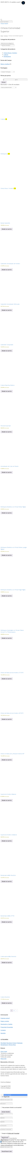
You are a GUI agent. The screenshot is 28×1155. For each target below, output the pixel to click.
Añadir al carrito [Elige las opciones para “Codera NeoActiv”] (7, 1003)
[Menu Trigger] (23, 2)
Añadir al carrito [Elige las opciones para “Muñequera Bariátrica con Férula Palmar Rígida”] (7, 513)
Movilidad (3, 1043)
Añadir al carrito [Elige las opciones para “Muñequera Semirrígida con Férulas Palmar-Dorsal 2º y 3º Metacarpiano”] (7, 638)
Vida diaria (9, 1043)
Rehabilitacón (4, 1045)
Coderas (6, 55)
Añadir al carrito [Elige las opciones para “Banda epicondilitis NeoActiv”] (7, 881)
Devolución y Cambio (6, 1024)
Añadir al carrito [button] (7, 229)
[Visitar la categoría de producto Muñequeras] (14, 139)
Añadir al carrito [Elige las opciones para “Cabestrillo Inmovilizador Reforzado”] (7, 310)
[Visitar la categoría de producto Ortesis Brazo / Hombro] (14, 174)
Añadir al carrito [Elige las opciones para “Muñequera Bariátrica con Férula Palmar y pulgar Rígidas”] (7, 555)
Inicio (2, 36)
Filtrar (4, 82)
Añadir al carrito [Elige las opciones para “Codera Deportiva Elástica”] (7, 391)
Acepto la (10, 1133)
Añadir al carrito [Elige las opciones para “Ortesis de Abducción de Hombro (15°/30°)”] (7, 679)
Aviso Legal (4, 1051)
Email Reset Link (7, 1151)
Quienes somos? (5, 1018)
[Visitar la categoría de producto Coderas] (14, 105)
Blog (14, 1045)
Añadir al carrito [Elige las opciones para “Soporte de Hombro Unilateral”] (7, 841)
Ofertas (11, 1045)
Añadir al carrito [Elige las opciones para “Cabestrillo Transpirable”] (7, 351)
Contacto (3, 1030)
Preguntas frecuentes (7, 1027)
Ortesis (6, 36)
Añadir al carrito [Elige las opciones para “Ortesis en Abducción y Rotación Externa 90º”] (7, 760)
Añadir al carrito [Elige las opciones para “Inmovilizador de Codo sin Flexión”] (7, 472)
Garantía (3, 1033)
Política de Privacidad (13, 1133)
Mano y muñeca (5, 64)
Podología (19, 1043)
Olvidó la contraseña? (16, 1107)
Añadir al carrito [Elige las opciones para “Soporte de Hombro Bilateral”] (7, 800)
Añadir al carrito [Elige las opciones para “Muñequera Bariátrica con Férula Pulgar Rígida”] (7, 596)
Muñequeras (7, 56)
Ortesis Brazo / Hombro (10, 53)
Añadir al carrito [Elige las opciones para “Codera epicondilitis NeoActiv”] (7, 962)
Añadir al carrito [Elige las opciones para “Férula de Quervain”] (7, 432)
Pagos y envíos (5, 1021)
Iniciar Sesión (4, 23)
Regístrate (5, 1137)
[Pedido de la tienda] (8, 87)
